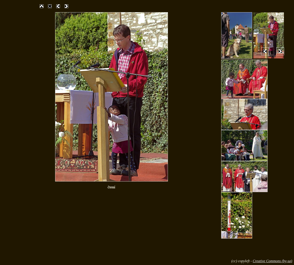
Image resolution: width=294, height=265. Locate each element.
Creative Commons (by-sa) (272, 261)
